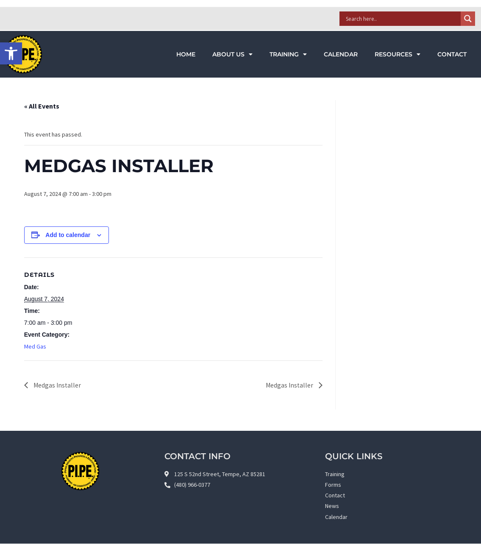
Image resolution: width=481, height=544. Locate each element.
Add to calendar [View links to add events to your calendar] (67, 235)
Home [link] (185, 54)
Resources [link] (397, 54)
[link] (11, 53)
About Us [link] (232, 54)
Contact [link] (452, 54)
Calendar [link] (341, 54)
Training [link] (288, 54)
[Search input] (402, 18)
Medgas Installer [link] (57, 385)
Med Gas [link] (35, 346)
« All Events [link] (41, 106)
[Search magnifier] (468, 18)
